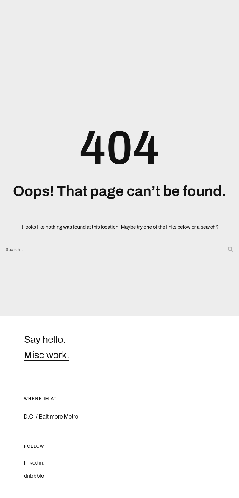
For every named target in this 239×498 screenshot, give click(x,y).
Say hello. (45, 339)
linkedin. (34, 463)
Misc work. (46, 355)
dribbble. (35, 476)
